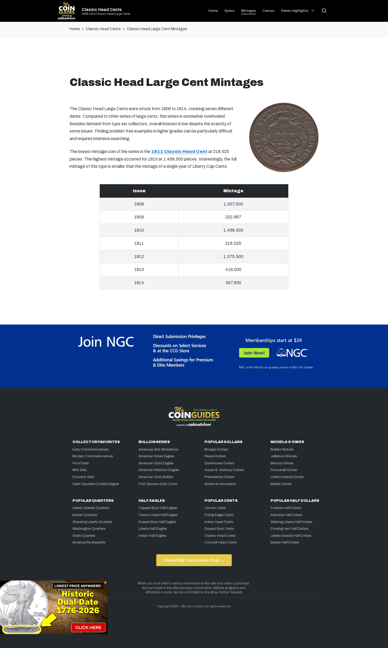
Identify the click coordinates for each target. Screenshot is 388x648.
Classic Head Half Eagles (158, 515)
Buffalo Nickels (282, 449)
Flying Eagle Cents (219, 515)
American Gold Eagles (156, 463)
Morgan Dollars (216, 449)
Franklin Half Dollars (286, 508)
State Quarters (83, 536)
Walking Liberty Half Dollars (292, 522)
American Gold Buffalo (156, 477)
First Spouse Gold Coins (157, 484)
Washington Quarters (89, 529)
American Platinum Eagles (158, 470)
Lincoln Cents (215, 508)
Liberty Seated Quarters (90, 508)
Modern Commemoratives (92, 456)
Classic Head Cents (102, 10)
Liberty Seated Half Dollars (291, 536)
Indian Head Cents (219, 522)
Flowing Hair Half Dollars (290, 529)
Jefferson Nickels (284, 456)
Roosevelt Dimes (284, 470)
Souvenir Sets (83, 477)
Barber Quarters (84, 515)
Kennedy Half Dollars (287, 515)
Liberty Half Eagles (152, 529)
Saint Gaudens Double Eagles (95, 484)
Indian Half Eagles (152, 536)
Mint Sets (79, 470)
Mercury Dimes (282, 463)
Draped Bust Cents (219, 529)
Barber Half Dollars (285, 542)
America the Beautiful (88, 542)
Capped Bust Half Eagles (157, 508)
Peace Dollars (215, 456)
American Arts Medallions (158, 449)
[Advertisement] (194, 58)
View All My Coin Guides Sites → (194, 560)
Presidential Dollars (220, 477)
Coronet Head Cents (221, 542)
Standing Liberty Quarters (92, 522)
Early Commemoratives (90, 449)
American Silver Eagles (156, 456)
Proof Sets (80, 463)
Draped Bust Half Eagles (157, 522)
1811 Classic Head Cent (179, 151)
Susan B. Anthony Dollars (224, 470)
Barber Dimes (281, 484)
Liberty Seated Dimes (287, 477)
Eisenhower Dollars (219, 463)
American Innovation (220, 484)
